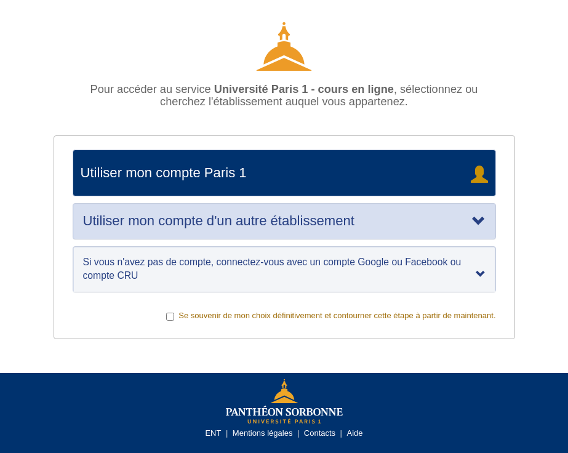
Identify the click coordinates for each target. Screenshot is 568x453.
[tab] (284, 221)
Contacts (319, 433)
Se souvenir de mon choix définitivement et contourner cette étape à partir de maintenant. (330, 316)
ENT (213, 433)
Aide (355, 433)
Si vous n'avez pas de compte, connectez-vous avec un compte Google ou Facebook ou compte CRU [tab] (284, 269)
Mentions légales (263, 433)
